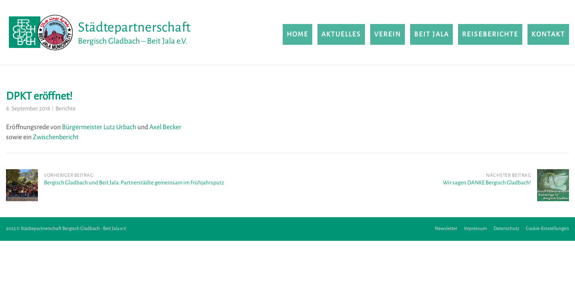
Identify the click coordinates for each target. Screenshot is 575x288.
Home (297, 34)
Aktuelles (341, 34)
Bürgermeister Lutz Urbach (99, 127)
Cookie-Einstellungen (547, 228)
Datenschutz (506, 228)
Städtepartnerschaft (134, 27)
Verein (387, 34)
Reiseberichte (490, 34)
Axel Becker (165, 127)
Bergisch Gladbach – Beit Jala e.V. (132, 41)
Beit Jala (431, 34)
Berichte (65, 109)
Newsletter (446, 228)
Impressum (475, 228)
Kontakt (548, 34)
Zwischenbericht (56, 137)
